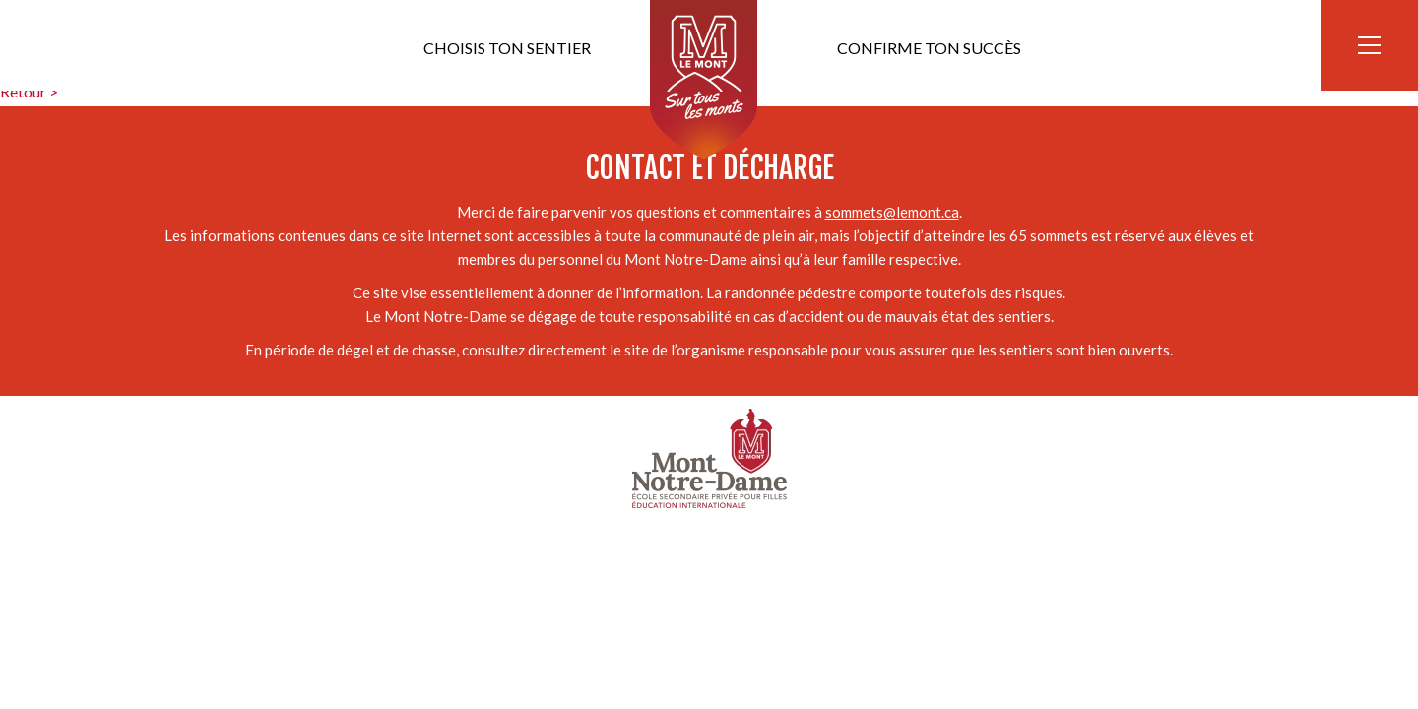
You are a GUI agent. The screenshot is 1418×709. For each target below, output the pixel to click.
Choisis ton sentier (507, 47)
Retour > (29, 91)
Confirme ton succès (929, 47)
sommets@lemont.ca (892, 212)
